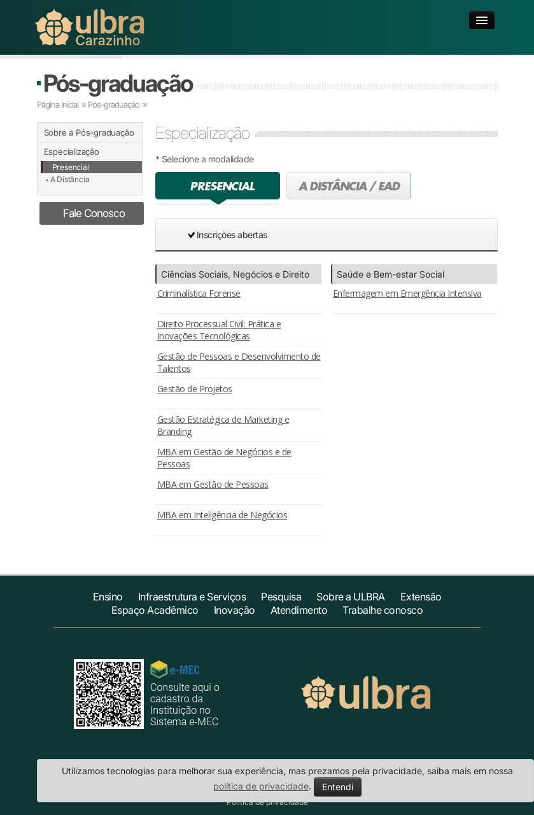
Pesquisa (281, 596)
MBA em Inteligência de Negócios (222, 515)
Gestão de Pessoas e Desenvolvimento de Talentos (239, 362)
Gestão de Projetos (194, 389)
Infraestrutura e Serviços (192, 596)
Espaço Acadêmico (155, 610)
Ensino (108, 596)
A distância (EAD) (348, 188)
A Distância (70, 179)
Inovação (234, 610)
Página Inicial (57, 104)
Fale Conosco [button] (94, 213)
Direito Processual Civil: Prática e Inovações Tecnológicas (219, 330)
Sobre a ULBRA (350, 596)
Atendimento (299, 610)
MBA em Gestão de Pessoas (213, 484)
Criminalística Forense (199, 293)
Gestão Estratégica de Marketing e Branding (223, 425)
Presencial (70, 167)
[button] (359, 234)
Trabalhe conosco (382, 610)
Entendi (337, 786)
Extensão (421, 596)
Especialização (71, 151)
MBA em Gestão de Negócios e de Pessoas (224, 458)
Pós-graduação (117, 83)
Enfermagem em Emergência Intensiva (407, 293)
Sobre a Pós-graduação (89, 132)
